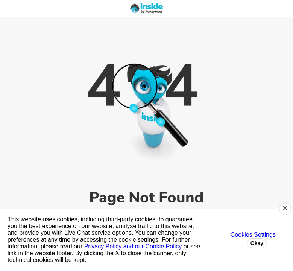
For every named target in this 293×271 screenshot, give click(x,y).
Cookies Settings (253, 234)
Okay (256, 243)
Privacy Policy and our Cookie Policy (133, 246)
